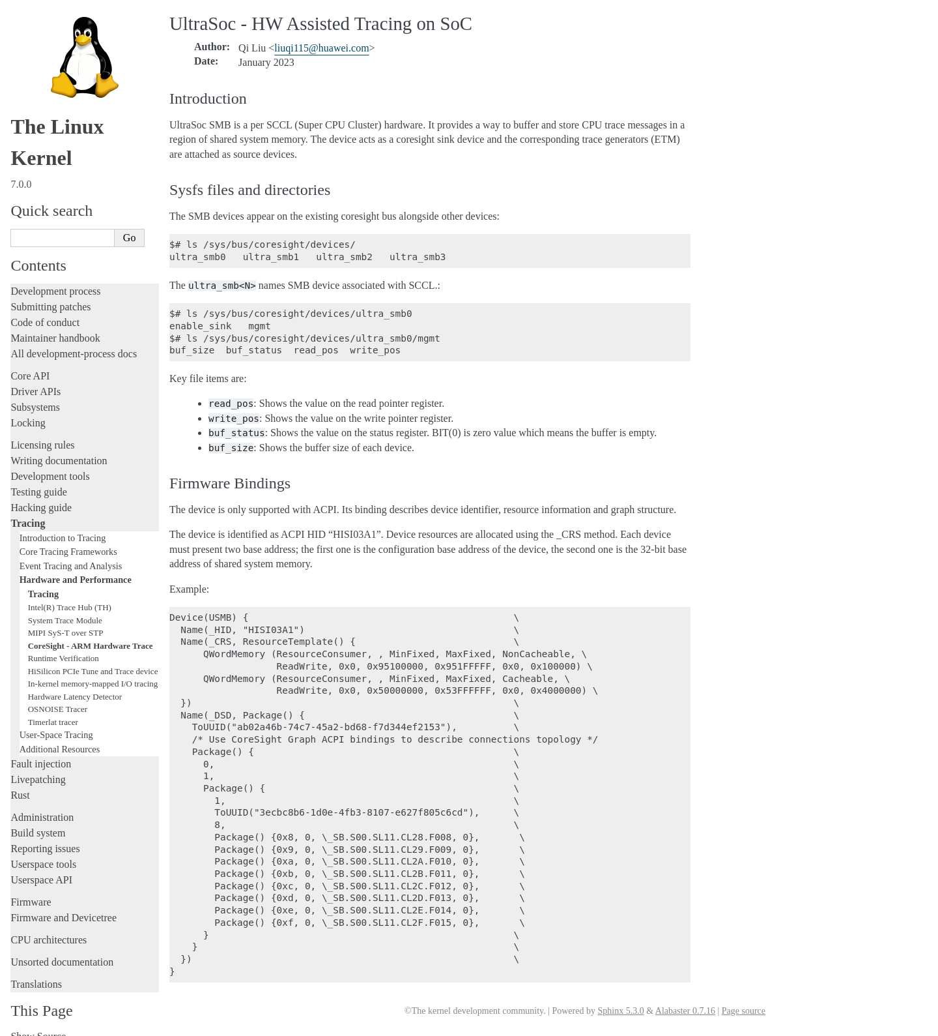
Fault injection (40, 751)
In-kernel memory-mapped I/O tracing (93, 671)
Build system (37, 820)
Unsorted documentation (61, 949)
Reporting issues (44, 836)
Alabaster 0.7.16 (685, 1011)
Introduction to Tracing (63, 525)
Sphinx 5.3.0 (620, 1011)
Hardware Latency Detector (75, 684)
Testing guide (38, 479)
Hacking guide (41, 495)
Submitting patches (50, 294)
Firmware (30, 889)
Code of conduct (44, 310)
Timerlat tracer (53, 710)
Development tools (49, 463)
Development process (55, 278)
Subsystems (35, 394)
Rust (19, 782)
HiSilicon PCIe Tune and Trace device (93, 659)
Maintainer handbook (55, 325)
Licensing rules (42, 432)
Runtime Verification (63, 646)
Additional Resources (60, 737)
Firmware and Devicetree (63, 905)
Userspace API (41, 867)
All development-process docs (73, 341)
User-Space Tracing (56, 722)
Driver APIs (35, 379)
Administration (42, 804)
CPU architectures (48, 927)
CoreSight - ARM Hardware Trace (90, 633)
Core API (30, 363)
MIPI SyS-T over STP (66, 620)
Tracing (27, 510)
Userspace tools (43, 851)
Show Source (38, 1023)
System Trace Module (65, 608)
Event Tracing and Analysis (71, 553)
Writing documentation (58, 448)
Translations (36, 971)
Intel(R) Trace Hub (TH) (69, 595)
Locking (27, 410)
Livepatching (37, 767)
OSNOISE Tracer (57, 697)
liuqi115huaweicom (321, 47)
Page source (743, 1011)
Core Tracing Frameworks (68, 539)
